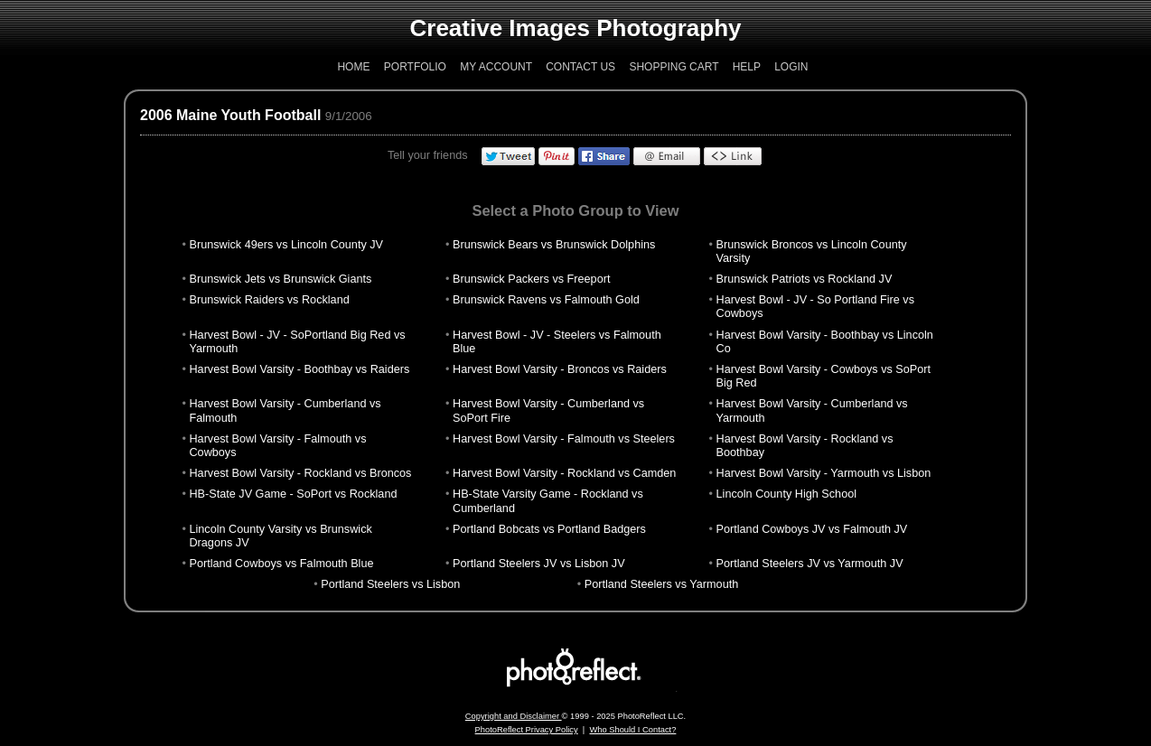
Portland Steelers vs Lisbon (390, 584)
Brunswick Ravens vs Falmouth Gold (546, 300)
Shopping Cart (673, 67)
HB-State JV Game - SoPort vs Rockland (293, 494)
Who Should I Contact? (632, 729)
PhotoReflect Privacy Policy (526, 729)
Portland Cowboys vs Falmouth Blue (281, 563)
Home (353, 67)
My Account (496, 67)
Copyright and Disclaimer (513, 716)
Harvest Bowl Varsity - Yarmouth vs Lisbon (823, 473)
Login (791, 67)
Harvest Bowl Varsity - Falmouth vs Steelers (564, 439)
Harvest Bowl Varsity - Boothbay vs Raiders (299, 369)
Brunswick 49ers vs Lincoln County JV (286, 244)
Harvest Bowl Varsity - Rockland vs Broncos (300, 473)
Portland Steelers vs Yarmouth (661, 584)
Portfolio (415, 67)
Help (747, 67)
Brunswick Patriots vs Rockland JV (804, 279)
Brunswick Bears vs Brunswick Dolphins (554, 244)
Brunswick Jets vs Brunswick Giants (280, 279)
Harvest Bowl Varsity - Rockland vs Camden (564, 473)
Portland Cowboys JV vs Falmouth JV (812, 529)
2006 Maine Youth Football (230, 115)
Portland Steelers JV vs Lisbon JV (539, 563)
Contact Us (580, 67)
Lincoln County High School (786, 494)
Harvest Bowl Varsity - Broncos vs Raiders (560, 369)
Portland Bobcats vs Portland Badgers (549, 529)
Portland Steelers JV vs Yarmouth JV (809, 563)
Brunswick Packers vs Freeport (531, 279)
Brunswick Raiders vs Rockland (269, 300)
